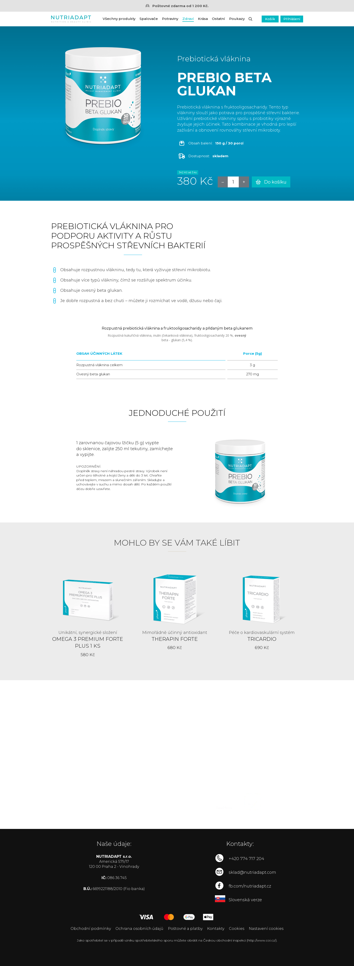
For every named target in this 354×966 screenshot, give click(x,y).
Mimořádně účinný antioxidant (174, 632)
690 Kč (262, 647)
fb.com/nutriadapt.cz (250, 886)
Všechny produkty (119, 18)
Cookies (236, 928)
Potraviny (170, 18)
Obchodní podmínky (91, 928)
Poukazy (237, 18)
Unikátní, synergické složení (87, 632)
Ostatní (218, 18)
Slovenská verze (245, 899)
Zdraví (188, 18)
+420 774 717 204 (246, 858)
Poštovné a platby (185, 928)
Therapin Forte (175, 639)
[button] (250, 19)
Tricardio (261, 639)
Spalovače (149, 18)
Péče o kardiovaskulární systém (262, 632)
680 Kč (174, 647)
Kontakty (215, 928)
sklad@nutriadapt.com (252, 872)
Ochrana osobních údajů (139, 928)
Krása (203, 18)
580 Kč (88, 654)
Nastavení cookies (266, 928)
